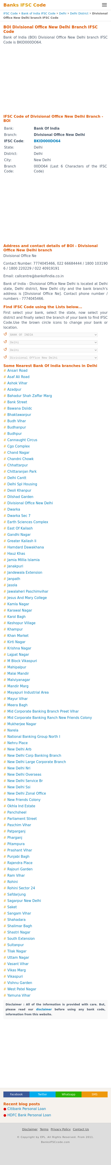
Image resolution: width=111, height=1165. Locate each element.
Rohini (12, 882)
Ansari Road (17, 371)
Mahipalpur (16, 667)
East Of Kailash (20, 528)
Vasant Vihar (18, 964)
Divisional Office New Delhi (30, 503)
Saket (12, 907)
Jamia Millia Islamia (23, 560)
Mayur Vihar (17, 699)
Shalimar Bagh (19, 926)
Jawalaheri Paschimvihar (27, 591)
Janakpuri (15, 566)
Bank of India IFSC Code (38, 13)
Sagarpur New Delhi (24, 901)
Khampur (15, 629)
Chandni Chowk (20, 459)
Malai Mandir (18, 674)
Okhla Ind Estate (21, 806)
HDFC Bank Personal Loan (29, 1115)
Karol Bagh (16, 617)
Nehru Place (17, 743)
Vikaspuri (15, 977)
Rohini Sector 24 (21, 888)
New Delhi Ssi (18, 787)
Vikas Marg (16, 970)
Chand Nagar (18, 453)
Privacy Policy (61, 1129)
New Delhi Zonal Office (26, 793)
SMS (94, 1094)
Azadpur (14, 390)
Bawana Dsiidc (19, 408)
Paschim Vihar (19, 825)
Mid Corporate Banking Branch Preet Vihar (43, 711)
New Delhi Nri (18, 768)
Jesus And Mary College (27, 598)
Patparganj (16, 831)
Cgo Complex (18, 446)
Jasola (12, 585)
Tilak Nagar (17, 951)
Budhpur (14, 434)
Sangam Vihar (19, 913)
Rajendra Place (20, 863)
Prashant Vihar (19, 850)
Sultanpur (15, 945)
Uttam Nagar (18, 958)
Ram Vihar (16, 876)
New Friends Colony (24, 800)
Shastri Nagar (18, 932)
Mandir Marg (18, 686)
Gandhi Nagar (19, 535)
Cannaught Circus (22, 440)
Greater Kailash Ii (21, 541)
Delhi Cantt (16, 478)
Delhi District (79, 13)
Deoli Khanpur (19, 490)
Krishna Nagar (19, 648)
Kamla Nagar (18, 604)
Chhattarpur (17, 465)
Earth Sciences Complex (27, 522)
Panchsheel (17, 812)
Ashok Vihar (17, 383)
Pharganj (14, 838)
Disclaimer (30, 1129)
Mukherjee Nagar (21, 724)
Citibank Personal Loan (26, 1109)
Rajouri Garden (20, 869)
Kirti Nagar (16, 642)
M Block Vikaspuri (22, 661)
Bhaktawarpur (19, 415)
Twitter (42, 1094)
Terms (44, 1129)
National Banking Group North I (33, 737)
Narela (12, 730)
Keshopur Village (21, 623)
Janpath (13, 579)
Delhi (62, 13)
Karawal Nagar (19, 610)
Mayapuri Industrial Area (28, 692)
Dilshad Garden (20, 497)
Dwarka (13, 509)
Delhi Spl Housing (22, 484)
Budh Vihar (16, 421)
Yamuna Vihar (19, 995)
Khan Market (18, 636)
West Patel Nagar (21, 989)
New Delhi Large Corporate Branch (36, 762)
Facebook (16, 1094)
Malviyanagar (18, 680)
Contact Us (81, 1129)
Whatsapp (68, 1094)
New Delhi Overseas (24, 775)
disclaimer (44, 1009)
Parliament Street (22, 819)
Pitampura (16, 844)
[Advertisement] (55, 79)
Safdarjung (16, 894)
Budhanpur (16, 427)
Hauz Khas (16, 554)
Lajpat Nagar (18, 655)
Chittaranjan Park (22, 472)
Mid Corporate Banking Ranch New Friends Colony (49, 718)
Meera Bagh (17, 705)
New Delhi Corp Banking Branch (34, 756)
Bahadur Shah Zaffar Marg (29, 396)
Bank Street (17, 402)
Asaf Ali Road (18, 377)
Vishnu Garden (19, 983)
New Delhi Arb (19, 749)
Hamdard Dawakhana (25, 547)
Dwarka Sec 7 (19, 516)
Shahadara (16, 920)
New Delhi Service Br (25, 781)
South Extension (21, 939)
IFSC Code (10, 13)
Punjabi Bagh (18, 857)
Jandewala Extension (24, 573)
